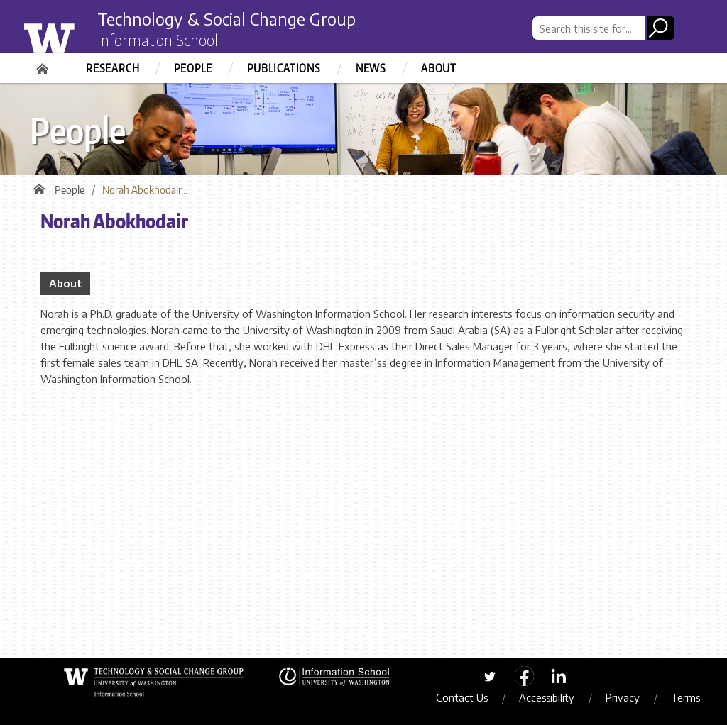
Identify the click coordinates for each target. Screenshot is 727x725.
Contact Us (463, 697)
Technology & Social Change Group (230, 19)
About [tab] (65, 283)
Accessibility (548, 697)
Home (44, 64)
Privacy (624, 697)
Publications (284, 68)
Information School (159, 41)
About (439, 68)
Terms (686, 697)
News (371, 68)
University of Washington (77, 38)
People (193, 68)
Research (112, 68)
